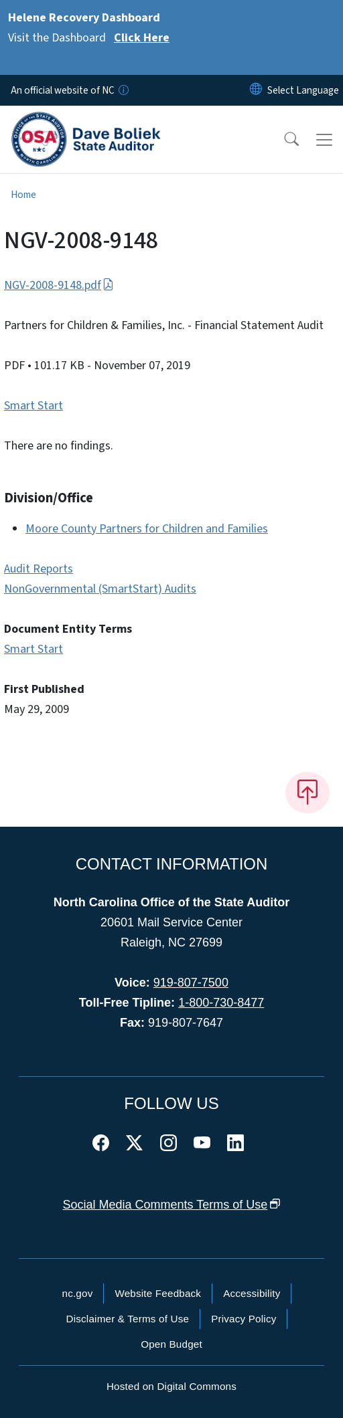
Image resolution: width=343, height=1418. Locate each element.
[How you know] (123, 90)
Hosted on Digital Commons (171, 1386)
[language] (303, 90)
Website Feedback (158, 1293)
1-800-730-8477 (221, 1002)
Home (23, 194)
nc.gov (77, 1293)
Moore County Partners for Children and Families (146, 528)
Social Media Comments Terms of (172, 1204)
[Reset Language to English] (256, 90)
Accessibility (251, 1293)
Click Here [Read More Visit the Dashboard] (141, 37)
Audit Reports (38, 569)
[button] (283, 140)
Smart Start (33, 405)
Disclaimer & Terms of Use (128, 1318)
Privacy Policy (243, 1318)
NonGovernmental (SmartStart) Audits (100, 589)
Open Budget (171, 1344)
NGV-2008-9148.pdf (59, 285)
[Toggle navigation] (324, 140)
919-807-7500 (190, 982)
